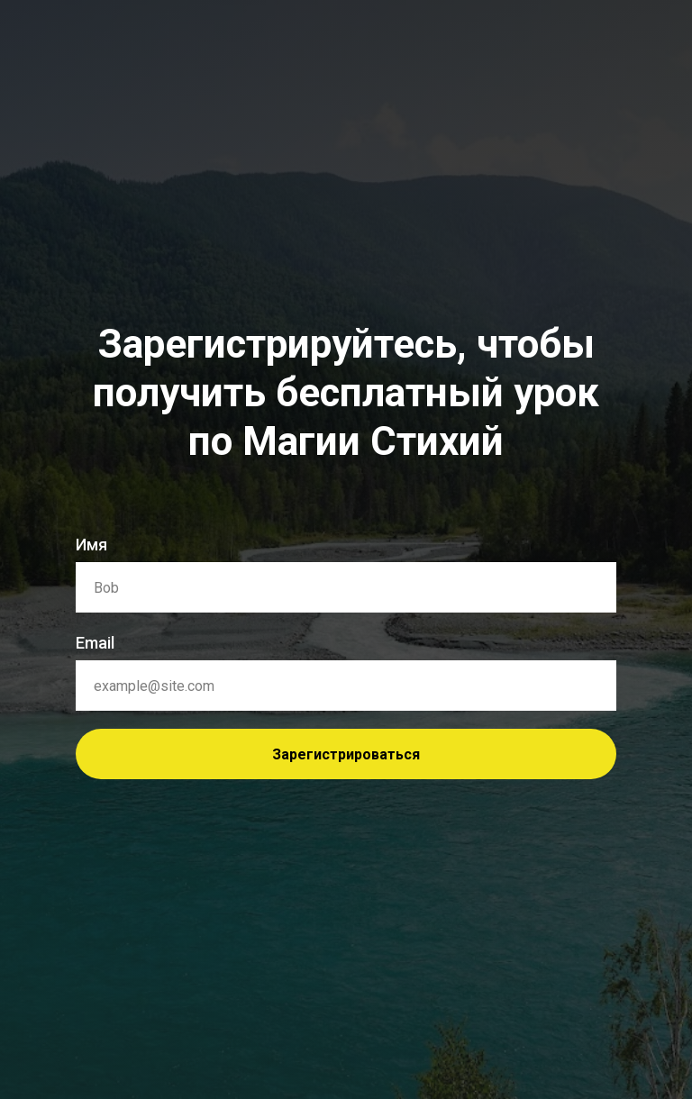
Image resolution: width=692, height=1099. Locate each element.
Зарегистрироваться (346, 754)
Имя (91, 544)
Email (95, 642)
